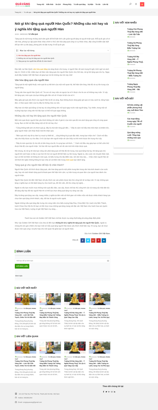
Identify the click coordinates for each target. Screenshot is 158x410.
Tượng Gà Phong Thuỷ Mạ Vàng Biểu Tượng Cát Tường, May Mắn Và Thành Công (50, 315)
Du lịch (58, 4)
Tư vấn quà (27, 12)
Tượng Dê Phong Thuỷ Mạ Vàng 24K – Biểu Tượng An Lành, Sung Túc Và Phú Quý (99, 315)
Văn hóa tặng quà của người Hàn (29, 55)
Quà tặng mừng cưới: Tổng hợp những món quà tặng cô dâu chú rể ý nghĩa (135, 138)
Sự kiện (90, 4)
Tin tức (98, 4)
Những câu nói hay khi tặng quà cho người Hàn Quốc (36, 58)
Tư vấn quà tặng (79, 4)
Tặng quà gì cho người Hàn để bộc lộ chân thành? (35, 61)
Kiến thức (49, 4)
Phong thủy (67, 4)
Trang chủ (40, 4)
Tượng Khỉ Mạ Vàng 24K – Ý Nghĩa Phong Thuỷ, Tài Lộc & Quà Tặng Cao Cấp (74, 315)
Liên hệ (105, 4)
